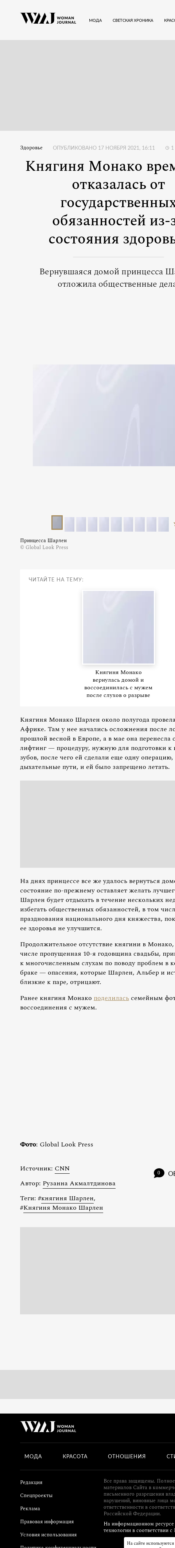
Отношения (127, 1456)
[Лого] (48, 20)
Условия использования (48, 1535)
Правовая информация (47, 1521)
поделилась (111, 998)
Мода (33, 1456)
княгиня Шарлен (67, 1198)
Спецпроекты (36, 1495)
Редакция (31, 1482)
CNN (62, 1168)
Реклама (30, 1508)
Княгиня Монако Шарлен (63, 1208)
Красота (75, 1456)
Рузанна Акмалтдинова (79, 1183)
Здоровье (31, 147)
